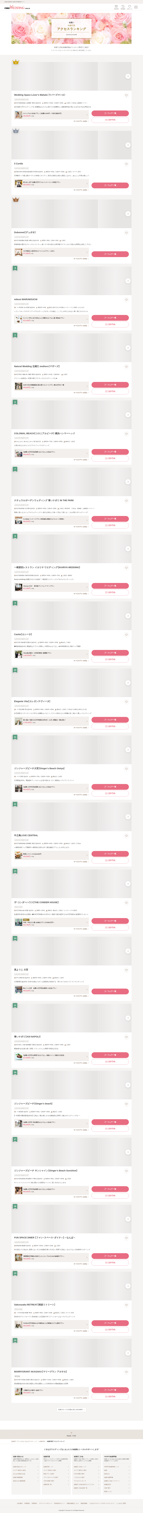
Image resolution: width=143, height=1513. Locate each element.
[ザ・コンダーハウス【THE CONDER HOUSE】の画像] (71, 883)
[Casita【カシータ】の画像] (71, 615)
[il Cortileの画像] (71, 145)
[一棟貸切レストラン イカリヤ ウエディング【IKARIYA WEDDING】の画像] (71, 548)
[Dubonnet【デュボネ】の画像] (71, 213)
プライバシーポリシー (45, 1503)
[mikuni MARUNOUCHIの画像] (71, 280)
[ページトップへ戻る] (71, 1434)
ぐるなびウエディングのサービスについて (102, 1503)
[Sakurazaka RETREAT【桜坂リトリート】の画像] (71, 1286)
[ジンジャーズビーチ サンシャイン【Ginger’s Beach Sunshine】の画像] (71, 1152)
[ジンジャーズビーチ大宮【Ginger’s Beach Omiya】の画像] (71, 749)
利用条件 (34, 1503)
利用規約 (27, 1503)
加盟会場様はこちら (73, 1503)
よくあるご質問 (121, 1503)
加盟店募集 (84, 1503)
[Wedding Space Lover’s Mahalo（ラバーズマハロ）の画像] (71, 76)
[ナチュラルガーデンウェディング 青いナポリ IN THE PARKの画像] (71, 482)
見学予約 (110, 120)
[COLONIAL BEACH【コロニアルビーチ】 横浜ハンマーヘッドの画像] (71, 414)
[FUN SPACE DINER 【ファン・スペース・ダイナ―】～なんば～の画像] (71, 1219)
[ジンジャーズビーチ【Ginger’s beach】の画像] (71, 1085)
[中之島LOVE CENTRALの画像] (71, 816)
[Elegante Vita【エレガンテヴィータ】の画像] (71, 682)
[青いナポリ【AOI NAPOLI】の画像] (71, 1018)
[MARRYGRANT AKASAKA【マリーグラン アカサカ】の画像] (71, 1353)
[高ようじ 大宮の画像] (71, 951)
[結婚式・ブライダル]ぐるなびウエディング (24, 1441)
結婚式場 (42, 1441)
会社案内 (20, 1503)
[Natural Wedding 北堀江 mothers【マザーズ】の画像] (71, 347)
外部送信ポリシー (59, 1503)
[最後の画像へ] (128, 76)
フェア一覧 (110, 113)
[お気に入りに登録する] (126, 95)
